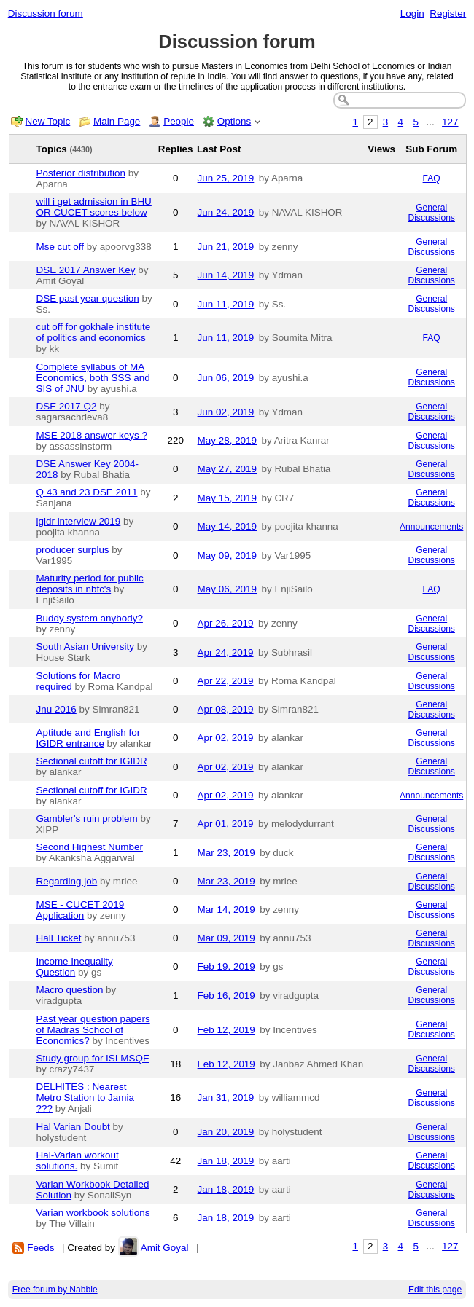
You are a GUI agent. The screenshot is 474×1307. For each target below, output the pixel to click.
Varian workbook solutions (93, 1212)
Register (448, 13)
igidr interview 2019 (78, 521)
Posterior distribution (81, 173)
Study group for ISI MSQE (92, 1058)
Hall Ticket (59, 938)
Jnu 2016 (56, 709)
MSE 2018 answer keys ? (91, 435)
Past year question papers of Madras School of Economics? (93, 1029)
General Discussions (431, 213)
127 (450, 122)
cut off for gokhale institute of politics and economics (93, 332)
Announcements (431, 527)
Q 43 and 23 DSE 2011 (87, 492)
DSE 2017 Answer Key (86, 269)
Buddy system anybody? (89, 618)
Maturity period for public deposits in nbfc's (90, 583)
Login (412, 13)
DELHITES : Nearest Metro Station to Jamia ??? (85, 1097)
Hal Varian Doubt (73, 1126)
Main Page (116, 121)
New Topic (48, 121)
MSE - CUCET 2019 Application (80, 910)
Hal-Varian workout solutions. (77, 1160)
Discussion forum (45, 13)
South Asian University (85, 646)
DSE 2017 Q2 (66, 406)
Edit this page (435, 1289)
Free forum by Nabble (55, 1289)
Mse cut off (60, 246)
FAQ (431, 178)
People (178, 121)
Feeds (40, 1247)
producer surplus (72, 549)
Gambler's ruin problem (87, 818)
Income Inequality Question (74, 967)
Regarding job (67, 881)
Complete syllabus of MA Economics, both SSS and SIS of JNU (93, 377)
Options (234, 121)
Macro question (70, 989)
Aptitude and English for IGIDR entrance (88, 738)
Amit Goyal (165, 1247)
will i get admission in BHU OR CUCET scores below (94, 207)
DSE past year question (87, 298)
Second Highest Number (89, 846)
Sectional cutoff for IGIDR (91, 760)
